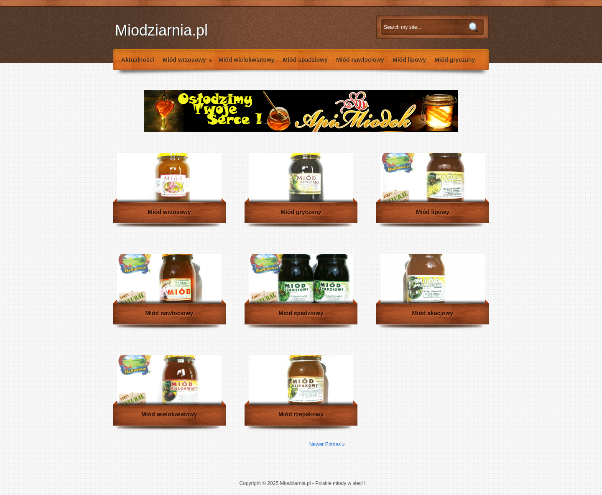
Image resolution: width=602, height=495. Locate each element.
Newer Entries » (327, 444)
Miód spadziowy (305, 59)
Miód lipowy (409, 59)
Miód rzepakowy (301, 414)
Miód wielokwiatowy (247, 59)
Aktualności (137, 59)
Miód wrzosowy (185, 63)
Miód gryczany (454, 59)
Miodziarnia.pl (161, 30)
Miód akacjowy (433, 313)
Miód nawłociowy (360, 59)
